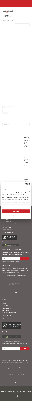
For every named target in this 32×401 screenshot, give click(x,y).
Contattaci (5, 305)
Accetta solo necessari (16, 215)
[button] (29, 11)
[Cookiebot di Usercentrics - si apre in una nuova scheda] (24, 184)
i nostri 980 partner (9, 191)
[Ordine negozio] (22, 24)
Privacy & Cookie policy (20, 391)
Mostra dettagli (24, 207)
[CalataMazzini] (8, 11)
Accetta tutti (16, 211)
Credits (17, 392)
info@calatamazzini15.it (7, 229)
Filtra (5, 113)
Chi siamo (5, 303)
